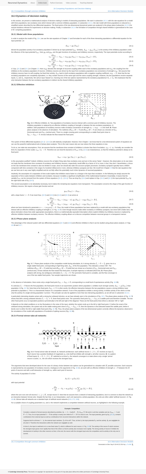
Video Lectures (71, 3)
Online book (42, 3)
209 (77, 399)
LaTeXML (129, 444)
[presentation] (14, 30)
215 (70, 399)
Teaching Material (86, 3)
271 (73, 399)
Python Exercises (56, 3)
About (33, 3)
